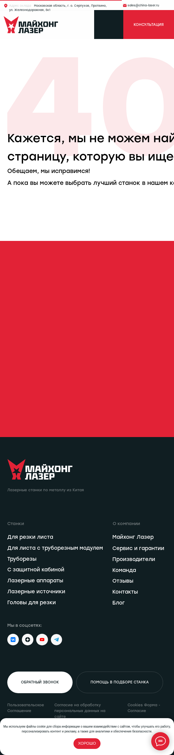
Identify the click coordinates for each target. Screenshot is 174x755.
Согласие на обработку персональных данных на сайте (79, 711)
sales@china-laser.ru (143, 5)
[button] (40, 682)
